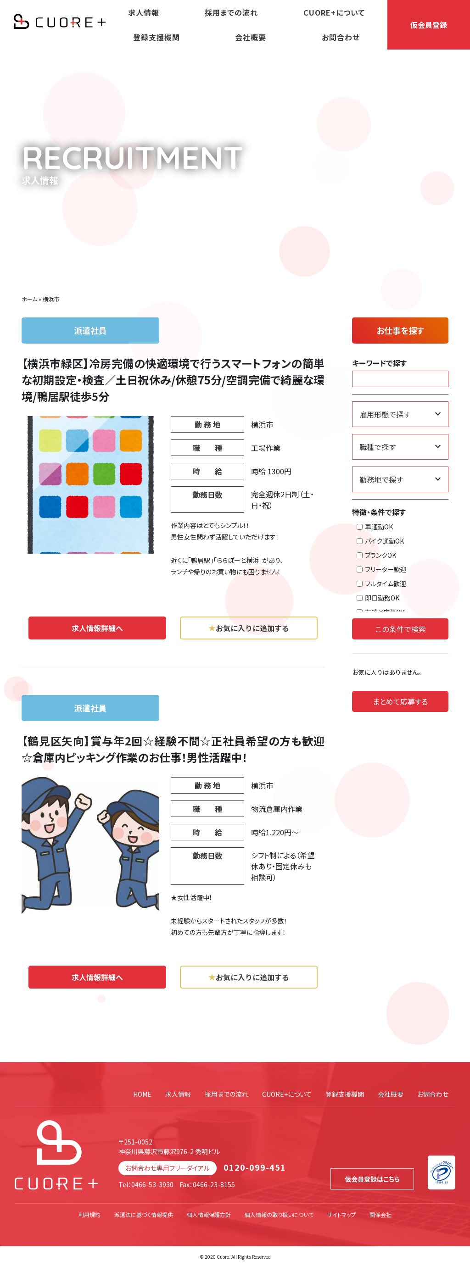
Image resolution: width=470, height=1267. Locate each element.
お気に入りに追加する (248, 628)
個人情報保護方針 (209, 1214)
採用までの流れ (231, 12)
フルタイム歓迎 (381, 583)
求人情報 (143, 12)
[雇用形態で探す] (400, 414)
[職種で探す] (400, 446)
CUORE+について (334, 12)
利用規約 (89, 1214)
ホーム (29, 299)
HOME (142, 1094)
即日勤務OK (378, 597)
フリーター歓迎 (382, 569)
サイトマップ (341, 1214)
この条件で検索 (400, 628)
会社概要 (250, 37)
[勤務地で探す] (400, 479)
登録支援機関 (156, 37)
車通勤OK (375, 526)
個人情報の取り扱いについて (279, 1214)
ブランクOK (376, 555)
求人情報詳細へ (97, 628)
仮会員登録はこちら (372, 1179)
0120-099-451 (255, 1167)
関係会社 (380, 1214)
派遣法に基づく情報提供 (143, 1214)
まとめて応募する (400, 701)
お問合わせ (341, 37)
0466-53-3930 (152, 1184)
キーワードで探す (379, 362)
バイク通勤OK (380, 540)
